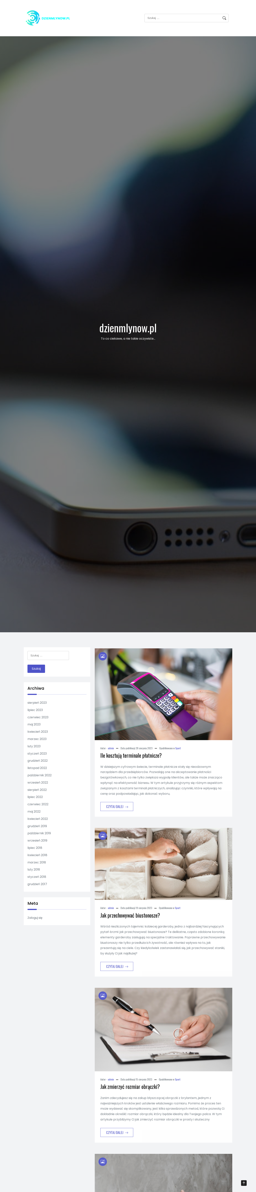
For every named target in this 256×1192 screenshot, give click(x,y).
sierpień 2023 (37, 703)
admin (111, 765)
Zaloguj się (34, 918)
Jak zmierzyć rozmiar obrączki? (130, 1104)
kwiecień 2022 (37, 819)
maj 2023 (34, 724)
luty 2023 (34, 746)
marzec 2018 (36, 862)
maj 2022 (34, 811)
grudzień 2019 (37, 826)
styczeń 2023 (37, 753)
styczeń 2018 (36, 877)
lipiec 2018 (34, 848)
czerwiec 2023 (37, 717)
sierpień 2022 (37, 790)
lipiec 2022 (35, 797)
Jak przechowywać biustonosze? (130, 932)
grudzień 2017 (37, 884)
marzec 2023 (37, 739)
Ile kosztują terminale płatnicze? (131, 772)
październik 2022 (39, 775)
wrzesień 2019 (37, 840)
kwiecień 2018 (37, 855)
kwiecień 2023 (37, 732)
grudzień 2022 (37, 761)
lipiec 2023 (35, 710)
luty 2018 (33, 869)
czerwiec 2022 (37, 804)
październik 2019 (39, 833)
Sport (178, 765)
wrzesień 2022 (37, 782)
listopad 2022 (37, 768)
